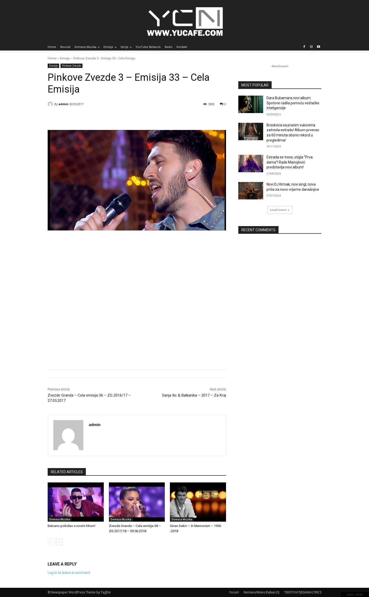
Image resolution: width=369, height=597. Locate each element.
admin (63, 104)
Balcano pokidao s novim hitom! (71, 526)
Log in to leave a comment (69, 573)
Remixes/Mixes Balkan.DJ (261, 592)
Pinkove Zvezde (71, 66)
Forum (234, 592)
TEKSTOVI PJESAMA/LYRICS (302, 592)
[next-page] (59, 542)
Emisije (65, 58)
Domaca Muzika (59, 519)
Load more (280, 210)
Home (52, 58)
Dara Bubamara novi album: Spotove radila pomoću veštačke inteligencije (292, 103)
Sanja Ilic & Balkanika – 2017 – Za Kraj (194, 395)
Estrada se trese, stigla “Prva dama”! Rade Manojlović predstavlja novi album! (289, 162)
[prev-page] (51, 542)
